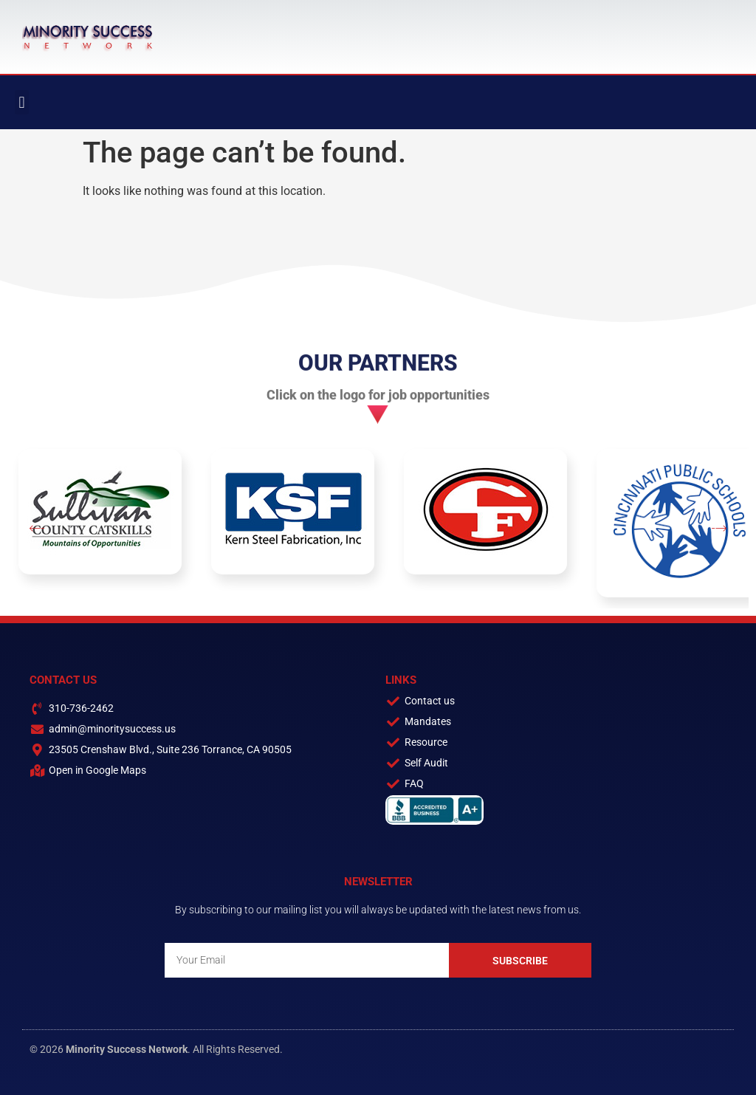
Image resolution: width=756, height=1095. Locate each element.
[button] (22, 102)
